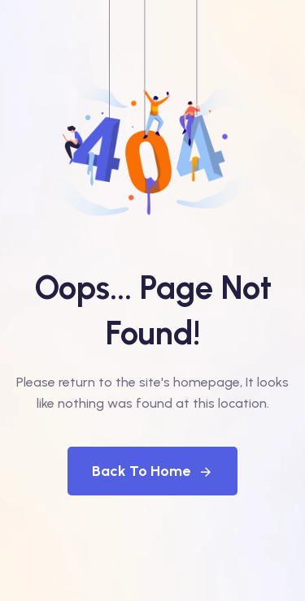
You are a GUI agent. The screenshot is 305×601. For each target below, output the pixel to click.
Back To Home (152, 471)
